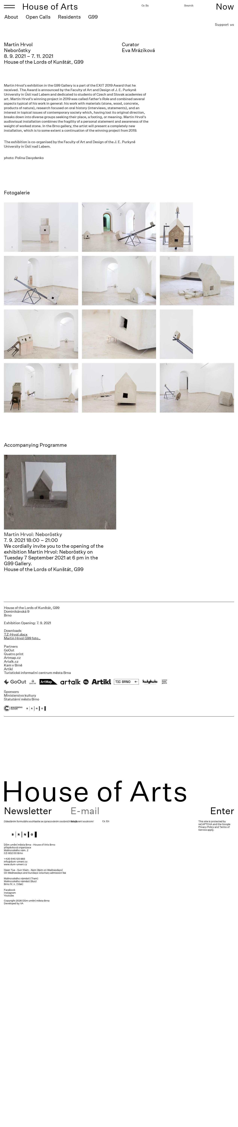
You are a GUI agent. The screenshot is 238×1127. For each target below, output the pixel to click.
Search (188, 5)
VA (21, 1122)
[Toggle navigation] (9, 6)
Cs (143, 5)
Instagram (10, 1111)
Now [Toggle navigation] (225, 6)
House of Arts (50, 6)
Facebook (9, 1109)
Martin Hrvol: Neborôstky (33, 753)
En (147, 5)
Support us (224, 24)
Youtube (9, 1114)
